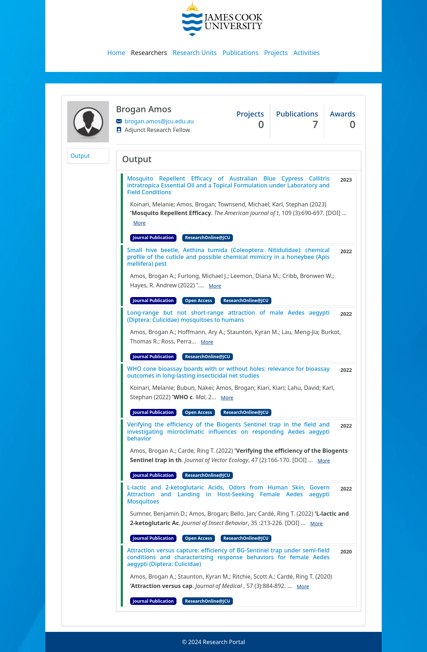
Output (80, 156)
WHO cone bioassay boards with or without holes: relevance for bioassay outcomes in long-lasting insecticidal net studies (228, 372)
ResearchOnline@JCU (207, 237)
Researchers (149, 52)
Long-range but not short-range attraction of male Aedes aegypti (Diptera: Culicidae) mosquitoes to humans (228, 316)
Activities (307, 52)
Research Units (195, 52)
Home (116, 52)
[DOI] (333, 213)
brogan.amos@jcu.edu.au (159, 121)
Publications (240, 52)
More (139, 222)
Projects (276, 52)
